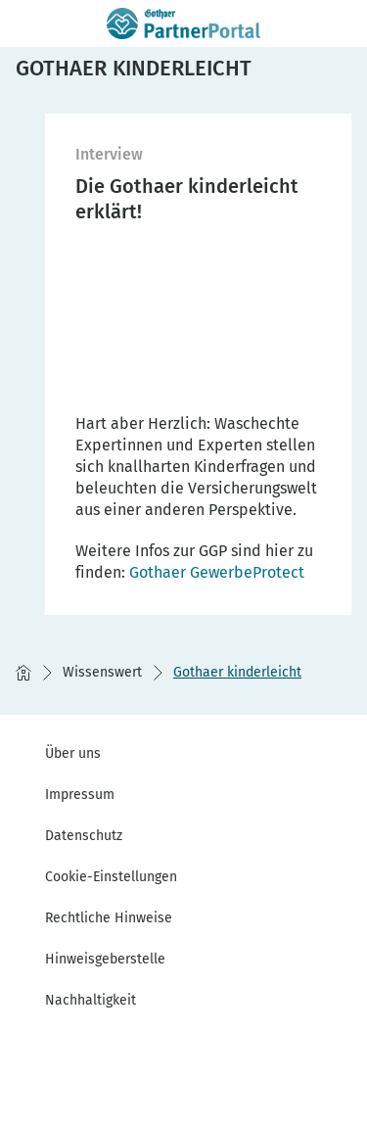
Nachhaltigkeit (90, 1000)
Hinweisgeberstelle (105, 959)
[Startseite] (23, 672)
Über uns (73, 753)
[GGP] (216, 573)
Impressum (80, 794)
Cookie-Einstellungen (111, 876)
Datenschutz (83, 835)
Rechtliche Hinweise (108, 918)
